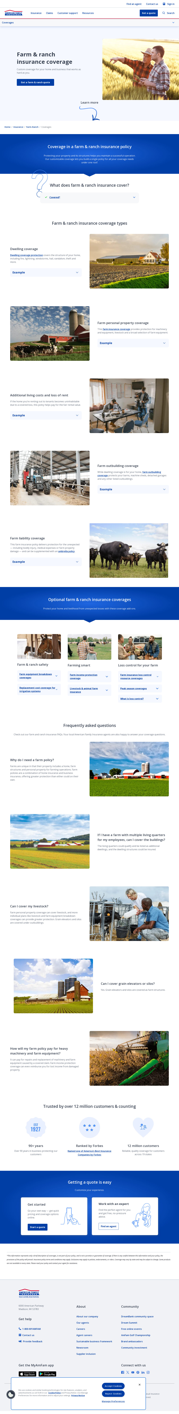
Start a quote (37, 1227)
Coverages (88, 22)
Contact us (152, 4)
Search (168, 13)
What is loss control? (139, 698)
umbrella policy (66, 551)
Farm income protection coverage (89, 676)
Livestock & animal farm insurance (89, 690)
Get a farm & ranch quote (35, 82)
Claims (49, 13)
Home (7, 127)
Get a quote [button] (149, 13)
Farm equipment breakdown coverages (38, 676)
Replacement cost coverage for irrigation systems (38, 689)
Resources (88, 13)
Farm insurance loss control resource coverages (139, 676)
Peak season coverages (139, 688)
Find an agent (134, 4)
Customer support (68, 13)
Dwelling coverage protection (26, 255)
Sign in (168, 4)
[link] (30, 1329)
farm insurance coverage (116, 329)
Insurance (36, 13)
